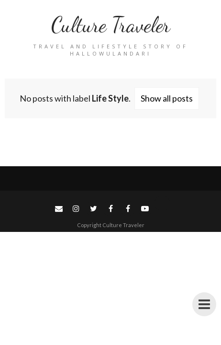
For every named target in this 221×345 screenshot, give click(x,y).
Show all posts (167, 98)
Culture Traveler (110, 24)
